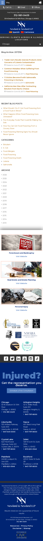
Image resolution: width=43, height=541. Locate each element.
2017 (4, 208)
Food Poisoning (32, 74)
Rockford (27, 457)
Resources (14, 526)
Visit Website (21, 256)
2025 (4, 178)
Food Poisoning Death (12, 158)
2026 (4, 175)
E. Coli (5, 148)
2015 (3, 215)
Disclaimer (17, 528)
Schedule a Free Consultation (21, 391)
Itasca (26, 422)
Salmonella (29, 83)
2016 (3, 212)
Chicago (5, 402)
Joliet (25, 439)
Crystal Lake (7, 439)
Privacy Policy (27, 526)
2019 (4, 200)
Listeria (28, 65)
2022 (4, 189)
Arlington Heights (31, 402)
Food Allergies (9, 151)
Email (21, 7)
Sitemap (27, 528)
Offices (36, 7)
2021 (3, 193)
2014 (4, 219)
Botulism (6, 144)
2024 (4, 182)
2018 (4, 204)
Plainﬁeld (5, 457)
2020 (4, 197)
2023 (4, 186)
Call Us (7, 7)
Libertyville (6, 422)
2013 (3, 223)
